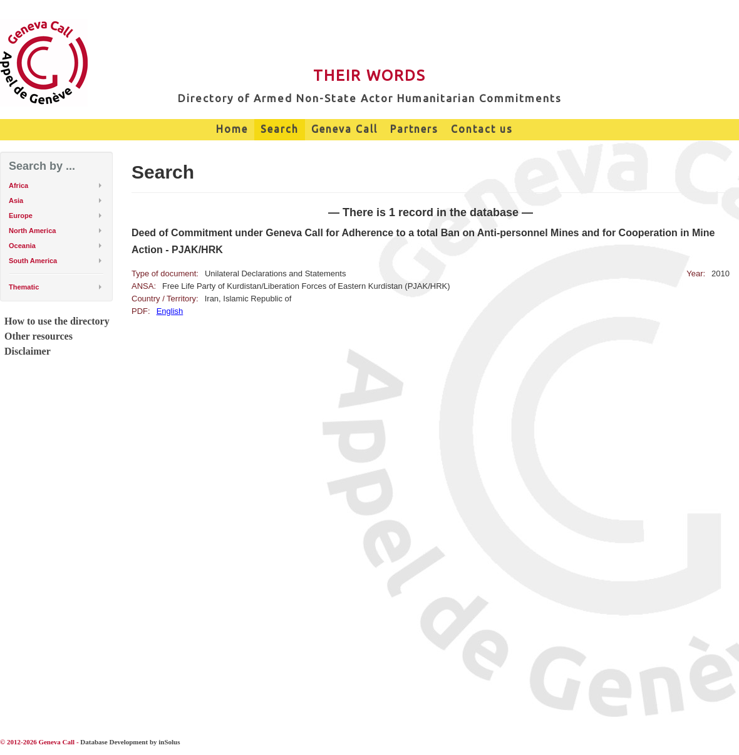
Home (232, 129)
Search (280, 129)
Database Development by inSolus (130, 742)
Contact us (482, 129)
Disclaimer (27, 351)
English (170, 311)
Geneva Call (344, 129)
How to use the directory (57, 321)
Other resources (38, 336)
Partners (414, 129)
